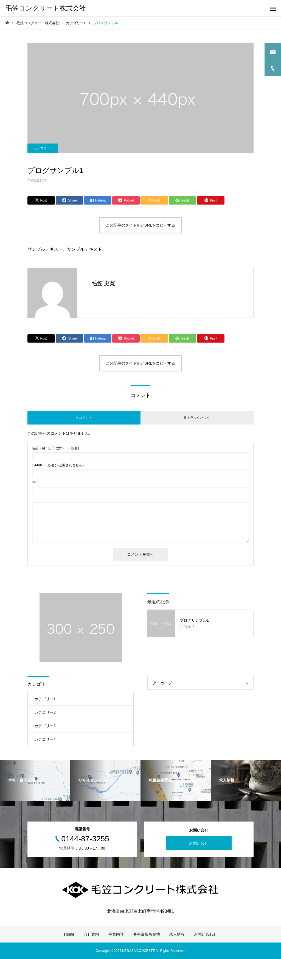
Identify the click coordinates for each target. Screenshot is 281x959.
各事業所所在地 (146, 934)
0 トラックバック (197, 418)
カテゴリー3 (45, 726)
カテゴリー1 (42, 148)
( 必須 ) (55, 448)
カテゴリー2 (45, 712)
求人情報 (177, 934)
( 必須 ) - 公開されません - (58, 465)
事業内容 (116, 934)
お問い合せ (198, 843)
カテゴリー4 (45, 739)
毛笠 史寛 (103, 283)
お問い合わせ (205, 934)
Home (69, 934)
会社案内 (91, 934)
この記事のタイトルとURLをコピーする (140, 225)
